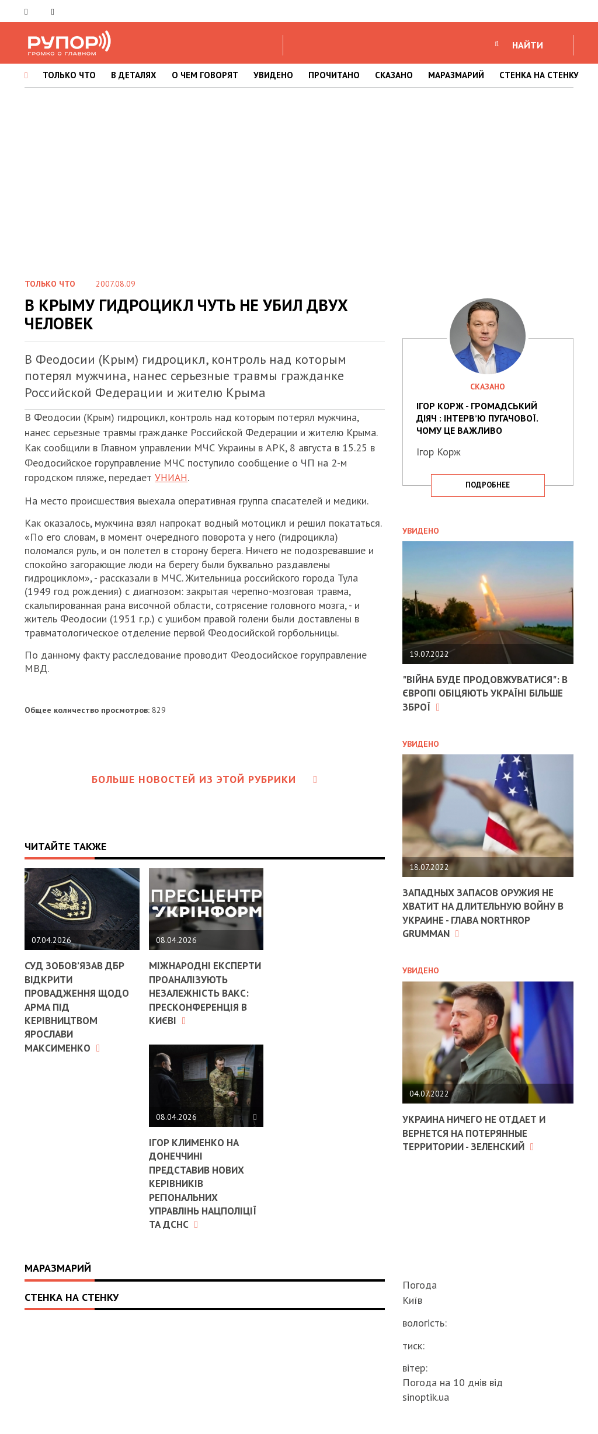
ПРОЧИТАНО (334, 75)
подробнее (487, 485)
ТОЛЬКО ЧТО (69, 75)
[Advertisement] (299, 180)
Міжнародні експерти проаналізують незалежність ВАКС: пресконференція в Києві (201, 999)
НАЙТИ (527, 45)
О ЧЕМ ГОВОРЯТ (205, 75)
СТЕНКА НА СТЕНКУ (539, 75)
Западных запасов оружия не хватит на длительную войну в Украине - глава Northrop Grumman (484, 913)
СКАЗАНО (394, 75)
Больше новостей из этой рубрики (205, 779)
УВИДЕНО (273, 75)
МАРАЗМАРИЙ (456, 75)
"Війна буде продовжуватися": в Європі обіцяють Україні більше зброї (484, 693)
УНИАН (172, 477)
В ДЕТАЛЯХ (134, 75)
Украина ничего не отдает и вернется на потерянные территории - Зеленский (478, 1132)
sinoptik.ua (425, 1397)
